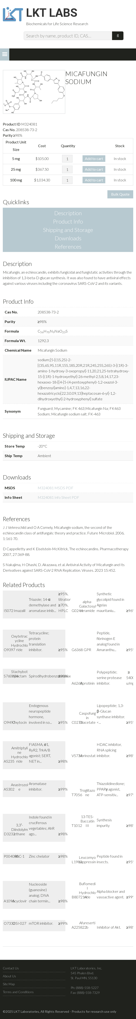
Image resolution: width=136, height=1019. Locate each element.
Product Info (68, 221)
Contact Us (11, 968)
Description (68, 213)
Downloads (68, 238)
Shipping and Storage (68, 230)
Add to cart (94, 158)
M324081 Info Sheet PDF (58, 497)
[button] (4, 55)
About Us (9, 976)
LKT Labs (52, 13)
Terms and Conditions (18, 992)
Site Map (9, 984)
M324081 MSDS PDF (55, 488)
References (68, 246)
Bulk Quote (120, 194)
